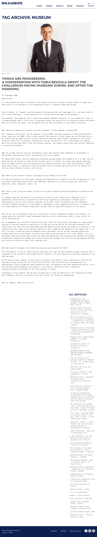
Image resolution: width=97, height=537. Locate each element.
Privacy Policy (75, 531)
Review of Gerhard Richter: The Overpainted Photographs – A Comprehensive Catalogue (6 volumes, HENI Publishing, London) (83, 321)
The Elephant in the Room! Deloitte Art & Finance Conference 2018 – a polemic (82, 450)
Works (49, 6)
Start (39, 6)
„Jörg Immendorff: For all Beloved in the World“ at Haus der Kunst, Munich (81, 438)
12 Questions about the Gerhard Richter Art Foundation (80, 346)
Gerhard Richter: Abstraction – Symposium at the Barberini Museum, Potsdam (83, 469)
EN (93, 4)
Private (91, 6)
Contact (80, 6)
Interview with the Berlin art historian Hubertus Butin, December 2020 (81, 388)
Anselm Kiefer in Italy (80, 489)
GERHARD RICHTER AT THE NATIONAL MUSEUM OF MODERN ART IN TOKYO (81, 353)
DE (89, 4)
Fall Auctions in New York (81, 498)
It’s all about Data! (79, 492)
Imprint (64, 531)
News (69, 6)
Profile (59, 6)
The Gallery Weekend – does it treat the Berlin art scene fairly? (82, 462)
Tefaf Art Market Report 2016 (83, 511)
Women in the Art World (80, 495)
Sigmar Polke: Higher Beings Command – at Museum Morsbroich (82, 339)
